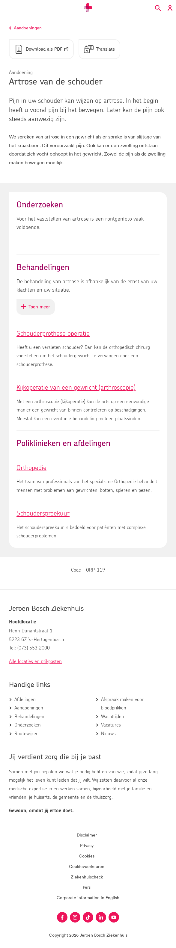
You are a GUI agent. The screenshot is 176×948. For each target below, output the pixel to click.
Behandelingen (29, 716)
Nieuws (108, 733)
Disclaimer (87, 835)
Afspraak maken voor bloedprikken (122, 703)
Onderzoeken (27, 725)
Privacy (87, 845)
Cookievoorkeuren (86, 866)
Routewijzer (26, 733)
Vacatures (111, 725)
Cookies (86, 856)
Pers (87, 887)
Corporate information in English (88, 897)
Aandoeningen (28, 708)
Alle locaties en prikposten (35, 661)
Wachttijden (112, 716)
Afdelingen (25, 699)
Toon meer (38, 309)
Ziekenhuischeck (87, 877)
